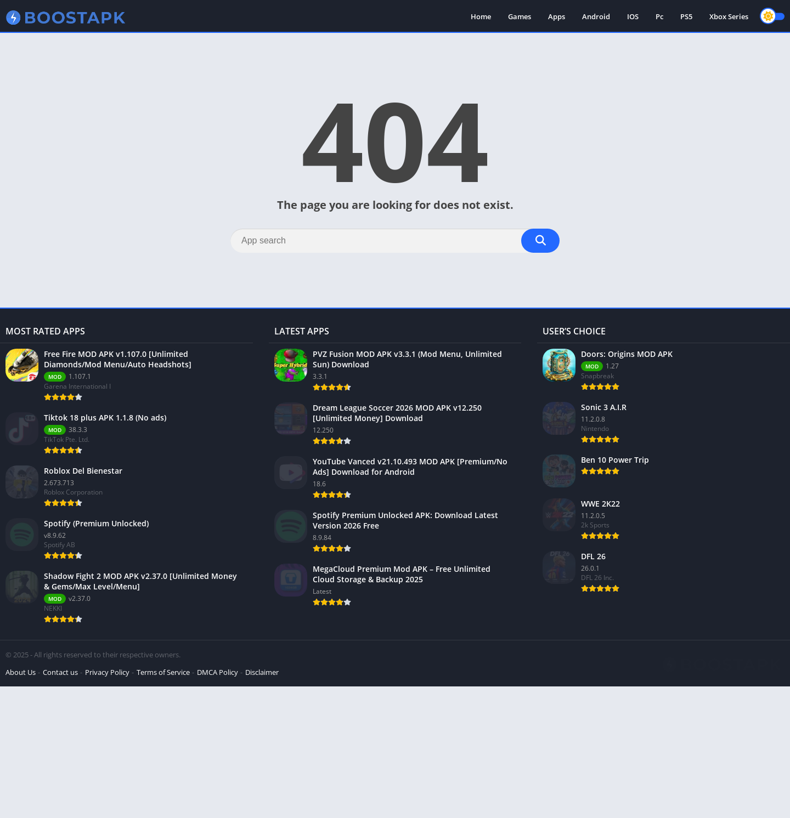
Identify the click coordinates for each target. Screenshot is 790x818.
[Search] (395, 241)
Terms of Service (163, 672)
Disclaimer (262, 672)
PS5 (686, 16)
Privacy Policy (107, 672)
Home (481, 16)
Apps (556, 16)
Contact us (60, 672)
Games (519, 16)
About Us (20, 672)
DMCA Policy (217, 672)
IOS (633, 16)
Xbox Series (728, 16)
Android (596, 16)
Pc (659, 16)
